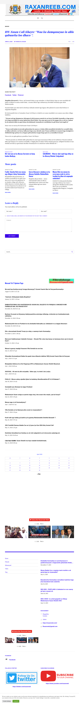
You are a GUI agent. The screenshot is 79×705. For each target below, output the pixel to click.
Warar (7, 26)
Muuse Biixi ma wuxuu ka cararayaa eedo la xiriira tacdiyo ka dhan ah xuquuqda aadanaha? (63, 175)
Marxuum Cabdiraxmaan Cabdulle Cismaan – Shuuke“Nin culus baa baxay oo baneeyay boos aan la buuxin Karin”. (39, 340)
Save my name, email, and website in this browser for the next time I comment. (27, 215)
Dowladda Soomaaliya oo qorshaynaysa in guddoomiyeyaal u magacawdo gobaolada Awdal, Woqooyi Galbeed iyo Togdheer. (56, 562)
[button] (42, 524)
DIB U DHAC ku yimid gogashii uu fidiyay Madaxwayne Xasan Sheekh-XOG (54, 600)
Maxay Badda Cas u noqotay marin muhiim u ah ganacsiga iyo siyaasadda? (56, 571)
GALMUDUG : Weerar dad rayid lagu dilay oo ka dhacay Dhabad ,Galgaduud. (58, 154)
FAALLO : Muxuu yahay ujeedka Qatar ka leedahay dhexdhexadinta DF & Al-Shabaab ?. (32, 379)
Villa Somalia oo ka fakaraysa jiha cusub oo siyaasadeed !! (23, 410)
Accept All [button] (16, 701)
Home (6, 558)
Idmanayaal (8, 565)
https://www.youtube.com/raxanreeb (57, 683)
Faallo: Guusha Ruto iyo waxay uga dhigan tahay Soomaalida (15, 172)
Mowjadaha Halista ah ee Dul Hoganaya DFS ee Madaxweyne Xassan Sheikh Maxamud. (32, 364)
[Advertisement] (36, 267)
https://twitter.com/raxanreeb (22, 686)
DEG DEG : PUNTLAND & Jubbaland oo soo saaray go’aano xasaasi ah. (57, 590)
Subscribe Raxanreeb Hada (39, 520)
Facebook (8, 95)
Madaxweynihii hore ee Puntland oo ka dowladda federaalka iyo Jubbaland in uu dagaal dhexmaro (36, 323)
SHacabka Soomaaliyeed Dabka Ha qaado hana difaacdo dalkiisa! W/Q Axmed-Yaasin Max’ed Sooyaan (37, 356)
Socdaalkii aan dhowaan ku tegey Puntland (18, 387)
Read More (8, 192)
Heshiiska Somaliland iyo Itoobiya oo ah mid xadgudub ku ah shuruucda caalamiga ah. (32, 433)
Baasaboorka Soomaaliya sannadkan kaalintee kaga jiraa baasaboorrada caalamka (57, 580)
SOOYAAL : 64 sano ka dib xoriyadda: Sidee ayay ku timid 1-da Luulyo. (28, 371)
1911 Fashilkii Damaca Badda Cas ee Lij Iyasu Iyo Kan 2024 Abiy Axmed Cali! (29, 425)
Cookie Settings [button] (7, 701)
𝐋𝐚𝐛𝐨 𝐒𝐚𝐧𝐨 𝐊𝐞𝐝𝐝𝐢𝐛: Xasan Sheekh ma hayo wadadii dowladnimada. (26, 440)
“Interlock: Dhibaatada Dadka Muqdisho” (18, 297)
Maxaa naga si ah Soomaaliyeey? (15, 402)
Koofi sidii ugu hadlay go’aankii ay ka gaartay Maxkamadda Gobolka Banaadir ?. (30, 417)
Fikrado (7, 562)
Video (6, 568)
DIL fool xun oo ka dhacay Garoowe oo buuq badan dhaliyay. (20, 154)
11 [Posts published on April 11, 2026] (59, 463)
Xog (6, 572)
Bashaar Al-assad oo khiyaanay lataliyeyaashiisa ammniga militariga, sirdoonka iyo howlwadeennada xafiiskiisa (37, 315)
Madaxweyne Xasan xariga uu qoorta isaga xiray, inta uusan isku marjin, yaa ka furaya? (32, 394)
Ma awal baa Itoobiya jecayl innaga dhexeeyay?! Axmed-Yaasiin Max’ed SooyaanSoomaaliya (34, 289)
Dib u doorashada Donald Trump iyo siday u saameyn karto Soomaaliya (27, 331)
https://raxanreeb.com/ (50, 623)
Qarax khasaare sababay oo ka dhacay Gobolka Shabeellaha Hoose (39, 173)
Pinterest (21, 95)
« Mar (39, 474)
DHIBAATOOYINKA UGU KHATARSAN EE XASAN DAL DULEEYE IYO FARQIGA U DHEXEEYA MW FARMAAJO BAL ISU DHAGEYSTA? (36, 305)
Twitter (14, 95)
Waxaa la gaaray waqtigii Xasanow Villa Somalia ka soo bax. (24, 348)
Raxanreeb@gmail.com (50, 626)
